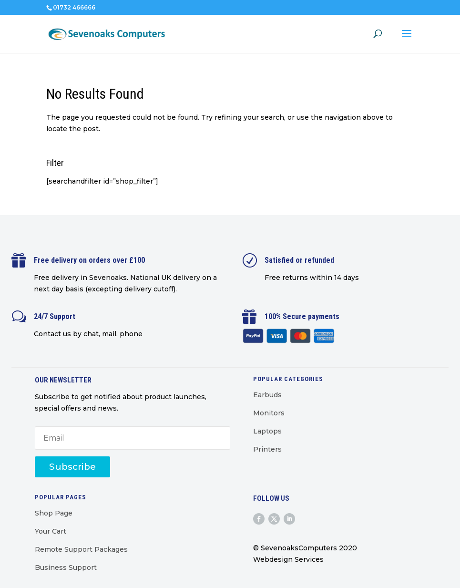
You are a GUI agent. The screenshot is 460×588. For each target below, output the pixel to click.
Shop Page (53, 513)
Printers (267, 449)
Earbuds (267, 395)
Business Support (66, 567)
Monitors (269, 413)
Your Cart (50, 531)
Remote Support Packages (81, 549)
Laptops (267, 431)
